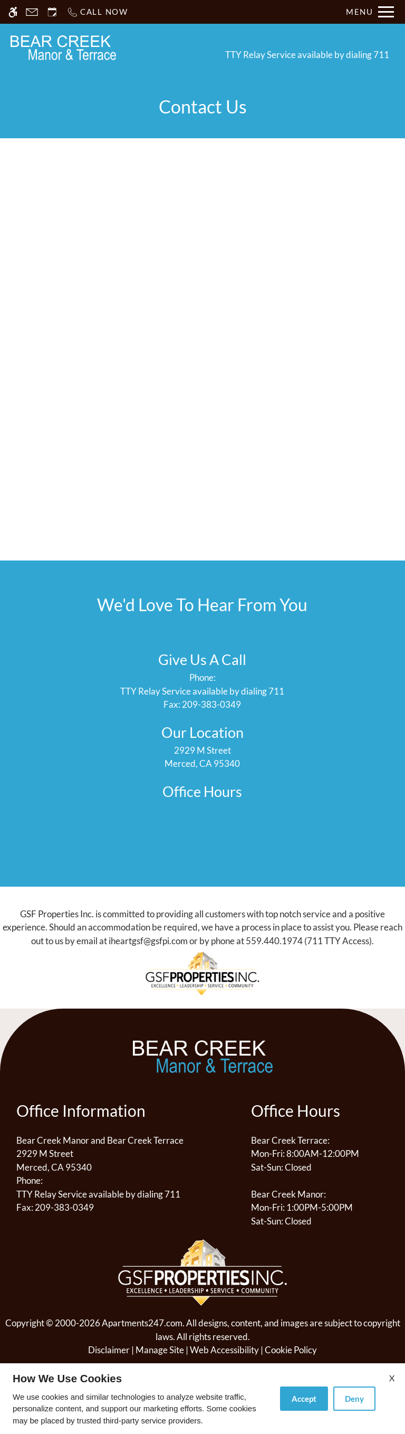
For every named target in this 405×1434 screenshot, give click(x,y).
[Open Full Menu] (370, 12)
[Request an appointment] (52, 12)
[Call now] (97, 12)
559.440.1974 (274, 940)
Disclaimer (109, 1349)
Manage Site (160, 1349)
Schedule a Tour (168, 47)
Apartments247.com (142, 1322)
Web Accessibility (224, 1349)
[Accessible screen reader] (13, 12)
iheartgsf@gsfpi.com (148, 940)
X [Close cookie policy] (391, 1378)
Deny (354, 1398)
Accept (304, 1398)
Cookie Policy (291, 1349)
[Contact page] (32, 12)
